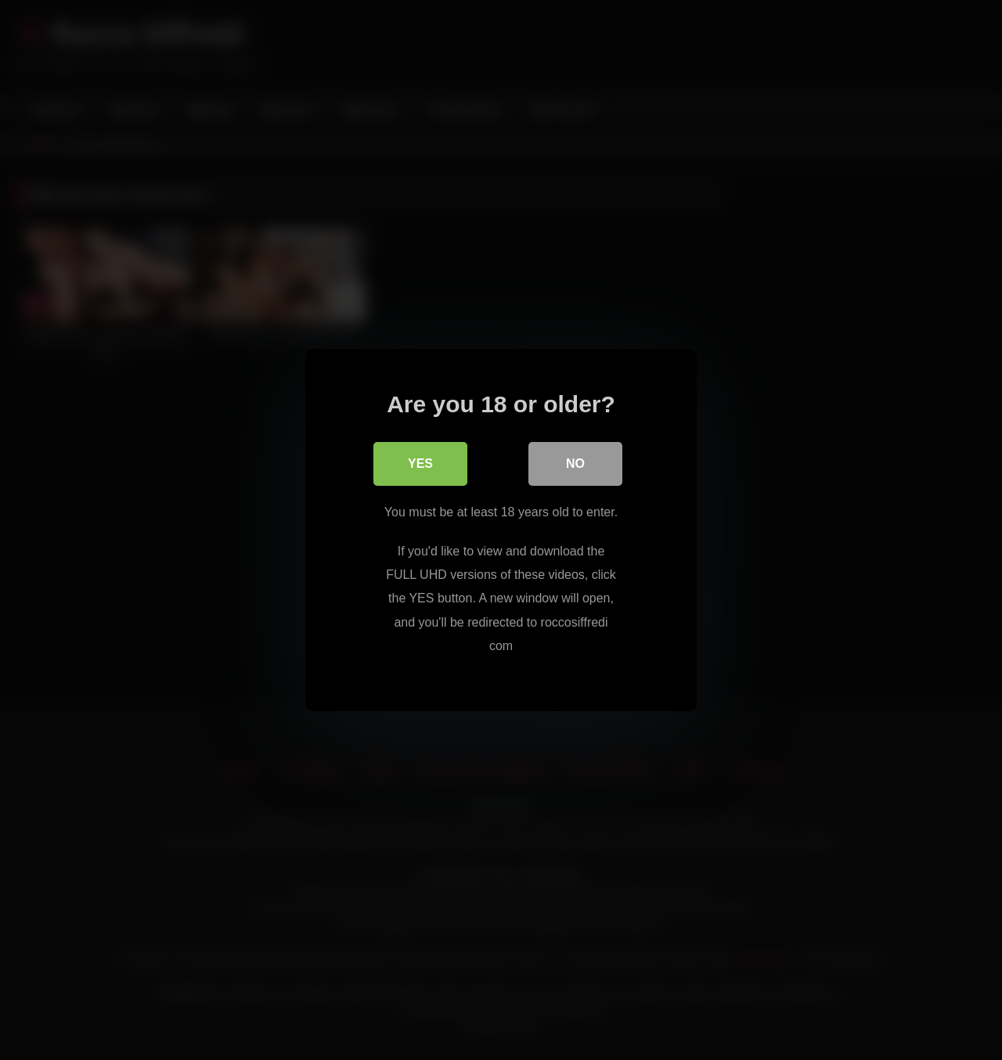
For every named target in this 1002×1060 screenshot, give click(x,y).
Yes (420, 463)
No (575, 463)
